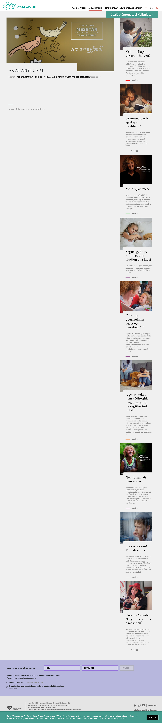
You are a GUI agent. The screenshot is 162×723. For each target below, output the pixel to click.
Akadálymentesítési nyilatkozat (145, 710)
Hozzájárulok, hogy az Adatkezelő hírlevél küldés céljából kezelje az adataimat (36, 687)
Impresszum (152, 705)
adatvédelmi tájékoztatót (33, 682)
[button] (146, 8)
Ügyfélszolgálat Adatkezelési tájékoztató (42, 707)
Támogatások (79, 8)
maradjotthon (38, 109)
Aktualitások (95, 8)
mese (11, 109)
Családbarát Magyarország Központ (123, 8)
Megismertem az (26, 682)
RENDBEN (152, 717)
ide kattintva (113, 718)
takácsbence (22, 109)
